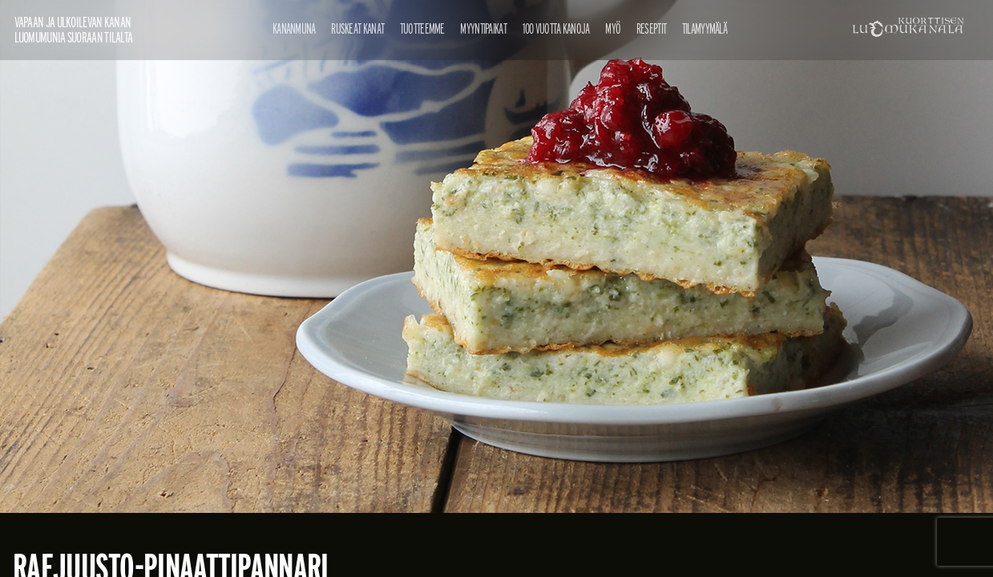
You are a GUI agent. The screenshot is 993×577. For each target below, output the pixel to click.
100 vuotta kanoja (556, 28)
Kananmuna (294, 28)
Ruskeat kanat (357, 28)
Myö (612, 28)
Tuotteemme (422, 28)
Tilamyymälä (704, 28)
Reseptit (651, 28)
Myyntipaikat (483, 28)
